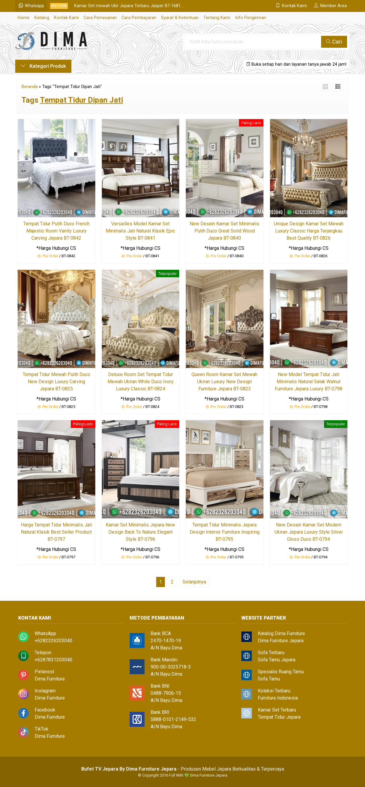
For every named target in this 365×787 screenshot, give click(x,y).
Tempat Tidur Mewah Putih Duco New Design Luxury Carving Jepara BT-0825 (56, 382)
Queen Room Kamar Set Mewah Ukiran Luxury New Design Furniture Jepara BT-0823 (224, 382)
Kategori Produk (43, 66)
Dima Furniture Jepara (280, 640)
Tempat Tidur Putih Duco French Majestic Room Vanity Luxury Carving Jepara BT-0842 (56, 231)
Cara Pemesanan (100, 17)
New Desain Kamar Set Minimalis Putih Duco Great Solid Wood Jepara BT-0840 (224, 231)
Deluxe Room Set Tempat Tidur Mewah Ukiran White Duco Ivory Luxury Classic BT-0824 (141, 382)
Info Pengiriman (250, 17)
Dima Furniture (50, 679)
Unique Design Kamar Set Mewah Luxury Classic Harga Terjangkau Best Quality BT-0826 (308, 231)
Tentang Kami (216, 17)
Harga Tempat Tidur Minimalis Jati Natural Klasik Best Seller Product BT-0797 (56, 532)
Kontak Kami (66, 17)
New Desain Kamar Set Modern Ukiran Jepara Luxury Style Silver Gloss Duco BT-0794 (308, 532)
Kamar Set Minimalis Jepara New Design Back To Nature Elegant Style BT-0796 (140, 532)
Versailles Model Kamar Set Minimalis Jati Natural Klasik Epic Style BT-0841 (140, 231)
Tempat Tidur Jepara (279, 717)
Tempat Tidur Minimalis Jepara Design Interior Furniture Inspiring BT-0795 (225, 532)
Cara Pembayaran (139, 17)
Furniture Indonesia (278, 698)
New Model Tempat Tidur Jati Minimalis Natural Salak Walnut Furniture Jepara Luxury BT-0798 (308, 382)
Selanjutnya (194, 582)
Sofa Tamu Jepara (276, 660)
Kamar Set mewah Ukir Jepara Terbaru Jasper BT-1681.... (129, 5)
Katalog (41, 17)
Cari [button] (334, 41)
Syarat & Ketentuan (180, 17)
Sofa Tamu (269, 679)
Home (24, 17)
